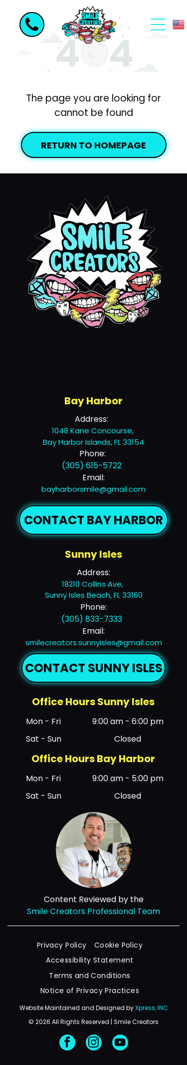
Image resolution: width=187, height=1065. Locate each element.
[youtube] (120, 1044)
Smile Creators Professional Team (93, 911)
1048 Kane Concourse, (94, 430)
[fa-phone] (31, 30)
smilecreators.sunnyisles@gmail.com (93, 642)
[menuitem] (65, 945)
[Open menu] (158, 24)
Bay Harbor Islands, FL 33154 (93, 442)
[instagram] (94, 1044)
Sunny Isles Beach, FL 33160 (94, 595)
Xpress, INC (151, 1008)
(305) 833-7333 (91, 619)
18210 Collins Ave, (93, 584)
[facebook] (67, 1044)
